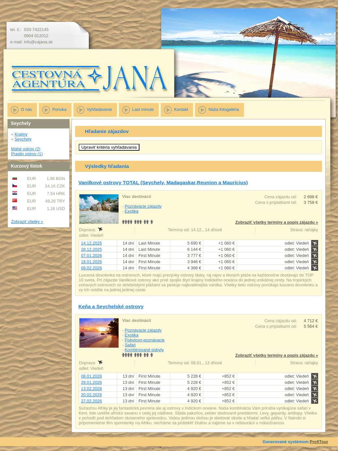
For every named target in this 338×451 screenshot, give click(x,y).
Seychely (23, 139)
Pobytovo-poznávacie (145, 340)
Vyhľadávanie (99, 109)
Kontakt (181, 109)
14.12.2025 (91, 243)
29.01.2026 (91, 382)
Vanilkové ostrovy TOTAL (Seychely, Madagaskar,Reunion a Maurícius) (163, 182)
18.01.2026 (91, 261)
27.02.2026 (91, 400)
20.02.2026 (91, 394)
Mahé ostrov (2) (25, 148)
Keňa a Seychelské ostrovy (111, 306)
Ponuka (59, 109)
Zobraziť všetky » (27, 221)
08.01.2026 (91, 376)
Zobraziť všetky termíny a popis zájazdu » (276, 222)
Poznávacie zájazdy (143, 206)
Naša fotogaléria (223, 109)
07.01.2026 (91, 255)
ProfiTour (319, 441)
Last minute (143, 109)
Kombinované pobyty (144, 349)
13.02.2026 (91, 388)
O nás (26, 109)
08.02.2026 (91, 267)
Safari (130, 344)
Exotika (131, 211)
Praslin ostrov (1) (27, 153)
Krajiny (21, 134)
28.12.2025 (91, 249)
